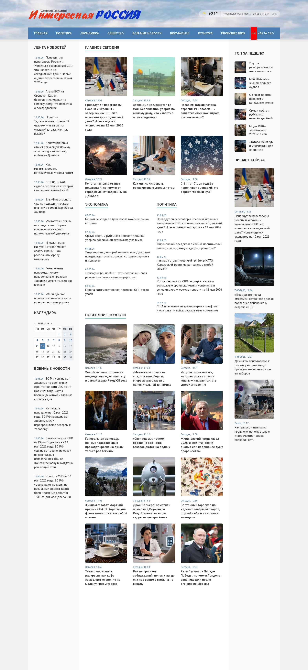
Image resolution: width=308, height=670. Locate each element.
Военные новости (146, 33)
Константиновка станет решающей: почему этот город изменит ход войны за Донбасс (52, 149)
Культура (205, 33)
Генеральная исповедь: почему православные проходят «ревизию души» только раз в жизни (53, 277)
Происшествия (233, 33)
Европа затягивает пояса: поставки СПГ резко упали (118, 290)
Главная (41, 33)
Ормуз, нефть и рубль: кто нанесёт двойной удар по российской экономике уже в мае (118, 236)
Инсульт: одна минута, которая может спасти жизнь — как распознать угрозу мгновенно (50, 251)
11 (37, 346)
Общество (115, 33)
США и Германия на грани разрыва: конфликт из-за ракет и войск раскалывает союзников (190, 306)
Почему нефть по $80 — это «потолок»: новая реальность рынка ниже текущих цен (118, 273)
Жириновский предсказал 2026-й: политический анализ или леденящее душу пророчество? (190, 244)
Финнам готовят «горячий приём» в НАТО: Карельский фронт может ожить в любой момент (190, 263)
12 (42, 346)
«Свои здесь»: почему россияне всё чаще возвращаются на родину (52, 298)
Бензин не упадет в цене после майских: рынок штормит (118, 219)
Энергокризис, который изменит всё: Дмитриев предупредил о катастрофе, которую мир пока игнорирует (118, 255)
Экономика (90, 33)
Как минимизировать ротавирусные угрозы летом (53, 169)
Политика (64, 33)
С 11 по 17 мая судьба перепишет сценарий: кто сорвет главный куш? (53, 186)
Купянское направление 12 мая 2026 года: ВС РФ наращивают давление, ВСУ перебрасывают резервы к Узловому (52, 419)
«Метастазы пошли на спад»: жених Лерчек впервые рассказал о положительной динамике (53, 227)
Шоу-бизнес (179, 33)
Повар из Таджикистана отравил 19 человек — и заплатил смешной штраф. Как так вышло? (52, 125)
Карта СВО (266, 33)
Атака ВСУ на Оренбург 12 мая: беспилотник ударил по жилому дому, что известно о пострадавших (53, 100)
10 (70, 340)
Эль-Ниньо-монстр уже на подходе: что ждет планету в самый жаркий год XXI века (53, 206)
